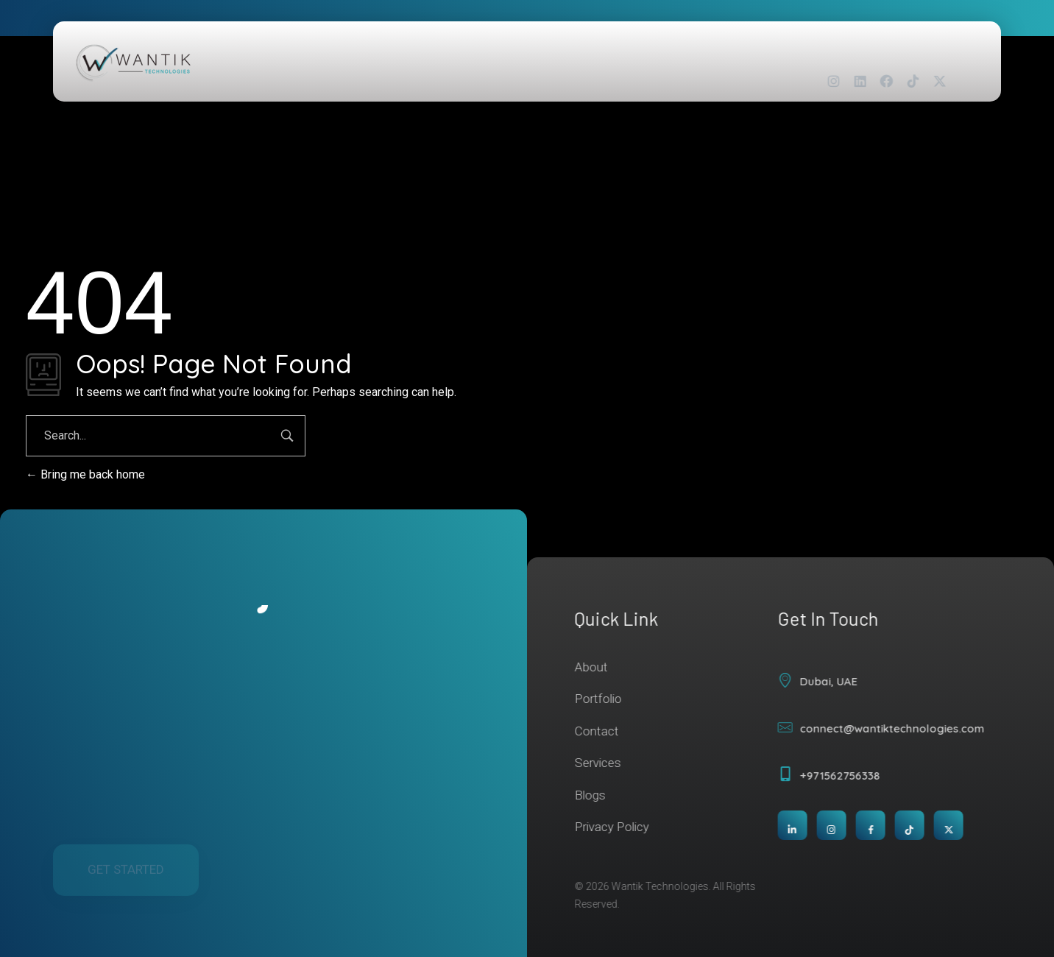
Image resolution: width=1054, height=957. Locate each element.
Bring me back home (85, 474)
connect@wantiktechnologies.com (898, 728)
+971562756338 (846, 776)
